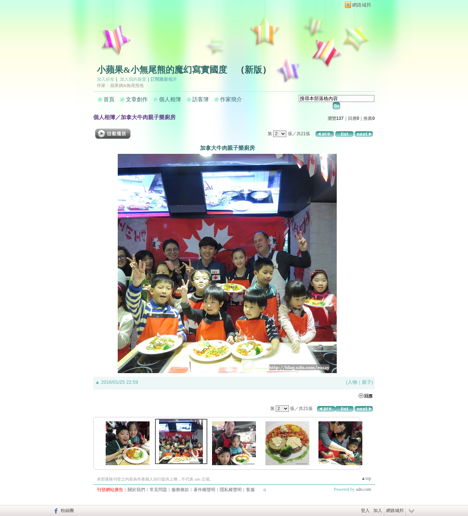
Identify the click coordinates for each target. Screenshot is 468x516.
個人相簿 (170, 99)
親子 (366, 382)
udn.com (363, 489)
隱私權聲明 (231, 489)
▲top (366, 478)
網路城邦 (361, 5)
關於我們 (136, 489)
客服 (250, 489)
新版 (253, 70)
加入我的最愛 (133, 79)
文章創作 (137, 99)
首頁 (108, 99)
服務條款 (180, 489)
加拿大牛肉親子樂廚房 (148, 117)
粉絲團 (67, 510)
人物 (352, 382)
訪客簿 (200, 99)
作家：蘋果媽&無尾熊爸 (120, 85)
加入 (377, 510)
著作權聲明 (204, 489)
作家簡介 (231, 99)
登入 (365, 510)
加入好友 (105, 79)
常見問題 (158, 489)
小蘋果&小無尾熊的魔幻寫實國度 (162, 70)
